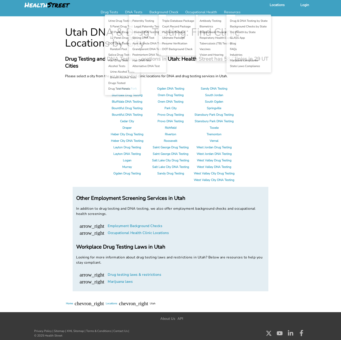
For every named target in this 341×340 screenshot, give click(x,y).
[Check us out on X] (269, 334)
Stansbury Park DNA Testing (214, 121)
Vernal (214, 141)
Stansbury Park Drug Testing (214, 115)
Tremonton (214, 134)
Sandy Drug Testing (170, 173)
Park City (170, 108)
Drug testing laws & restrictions (134, 274)
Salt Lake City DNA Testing (170, 167)
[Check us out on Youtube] (280, 334)
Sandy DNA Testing (214, 89)
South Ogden (214, 102)
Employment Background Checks (135, 226)
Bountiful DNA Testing (127, 115)
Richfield (170, 128)
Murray (127, 167)
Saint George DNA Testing (170, 154)
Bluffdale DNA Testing (127, 102)
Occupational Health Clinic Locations (138, 233)
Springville (214, 108)
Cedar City (127, 121)
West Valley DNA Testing (214, 167)
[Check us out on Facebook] (301, 334)
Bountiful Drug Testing (127, 108)
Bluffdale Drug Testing (127, 95)
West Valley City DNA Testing (214, 180)
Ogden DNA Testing (170, 89)
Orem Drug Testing (171, 95)
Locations (277, 5)
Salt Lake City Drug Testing (170, 160)
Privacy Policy (43, 331)
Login (304, 5)
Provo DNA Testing (170, 121)
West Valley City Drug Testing (214, 173)
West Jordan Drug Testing (214, 147)
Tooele (214, 128)
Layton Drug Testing (127, 147)
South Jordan (214, 95)
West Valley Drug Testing (214, 160)
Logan (127, 160)
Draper (127, 128)
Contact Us (120, 331)
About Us (167, 318)
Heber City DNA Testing (127, 141)
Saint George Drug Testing (171, 147)
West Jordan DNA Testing (214, 154)
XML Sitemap (75, 331)
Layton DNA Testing (127, 154)
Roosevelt (170, 141)
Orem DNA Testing (170, 102)
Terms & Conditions (98, 331)
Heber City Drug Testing (127, 134)
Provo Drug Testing (170, 115)
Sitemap (59, 331)
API (180, 318)
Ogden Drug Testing (127, 173)
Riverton (170, 134)
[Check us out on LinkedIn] (291, 334)
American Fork (127, 89)
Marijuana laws (120, 281)
